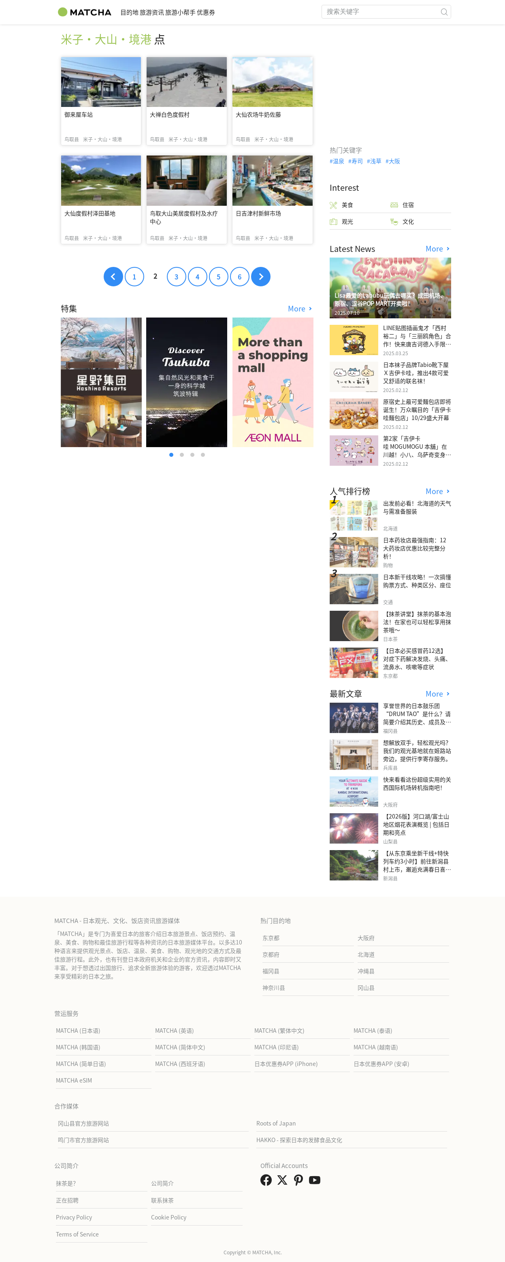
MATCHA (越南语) (376, 1047)
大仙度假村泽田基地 (89, 213)
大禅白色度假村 (170, 114)
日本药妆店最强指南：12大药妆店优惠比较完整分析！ (414, 548)
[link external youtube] (316, 1182)
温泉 (338, 161)
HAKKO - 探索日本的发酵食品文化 (299, 1140)
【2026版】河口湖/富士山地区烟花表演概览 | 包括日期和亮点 (416, 824)
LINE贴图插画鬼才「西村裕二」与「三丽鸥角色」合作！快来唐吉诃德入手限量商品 (417, 340)
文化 (402, 221)
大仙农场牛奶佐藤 (258, 114)
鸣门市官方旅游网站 (83, 1140)
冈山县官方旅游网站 (83, 1123)
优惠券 (247, 12)
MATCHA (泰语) (373, 1030)
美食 (341, 204)
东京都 (270, 938)
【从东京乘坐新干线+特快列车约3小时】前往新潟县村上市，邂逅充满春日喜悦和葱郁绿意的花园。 (417, 865)
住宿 (402, 204)
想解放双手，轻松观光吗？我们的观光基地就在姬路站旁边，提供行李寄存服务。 (417, 750)
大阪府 (366, 938)
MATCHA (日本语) (78, 1030)
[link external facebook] (267, 1182)
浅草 (375, 161)
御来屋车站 (78, 114)
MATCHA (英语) (174, 1030)
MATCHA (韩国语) (78, 1047)
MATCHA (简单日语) (81, 1063)
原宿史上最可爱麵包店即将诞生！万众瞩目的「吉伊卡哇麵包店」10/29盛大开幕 (417, 409)
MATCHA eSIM (74, 1080)
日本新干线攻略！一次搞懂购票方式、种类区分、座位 (417, 581)
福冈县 (270, 971)
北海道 (366, 954)
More (297, 308)
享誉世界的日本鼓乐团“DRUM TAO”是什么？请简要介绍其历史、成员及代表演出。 (417, 717)
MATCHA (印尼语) (276, 1047)
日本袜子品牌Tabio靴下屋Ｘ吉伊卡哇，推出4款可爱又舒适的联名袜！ (416, 372)
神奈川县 (273, 987)
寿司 (357, 161)
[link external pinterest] (300, 1182)
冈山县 (366, 987)
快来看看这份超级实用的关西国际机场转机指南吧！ (417, 783)
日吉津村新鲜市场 (258, 213)
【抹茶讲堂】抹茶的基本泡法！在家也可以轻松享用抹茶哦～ (417, 622)
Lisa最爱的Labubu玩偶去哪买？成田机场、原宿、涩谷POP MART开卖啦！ (390, 299)
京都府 (270, 954)
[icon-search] (445, 12)
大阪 (394, 161)
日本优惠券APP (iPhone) (286, 1063)
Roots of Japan (276, 1123)
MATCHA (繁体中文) (279, 1030)
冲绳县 (366, 971)
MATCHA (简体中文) (180, 1047)
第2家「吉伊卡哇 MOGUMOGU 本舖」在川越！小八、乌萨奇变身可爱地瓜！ (417, 450)
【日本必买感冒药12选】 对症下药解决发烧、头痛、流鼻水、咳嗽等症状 (417, 658)
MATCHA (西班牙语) (180, 1063)
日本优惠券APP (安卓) (381, 1063)
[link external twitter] (284, 1182)
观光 (341, 221)
